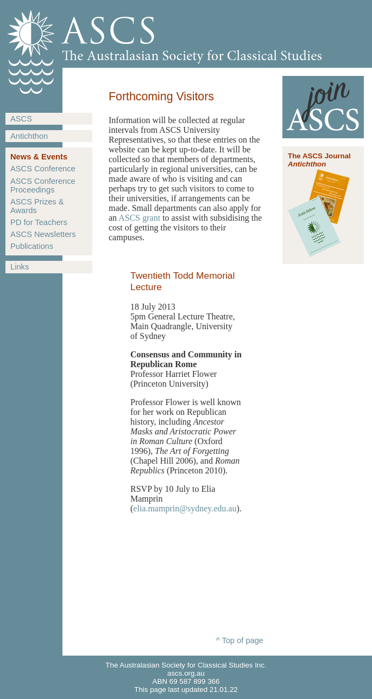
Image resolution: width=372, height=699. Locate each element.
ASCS (21, 118)
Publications (31, 246)
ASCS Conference (42, 168)
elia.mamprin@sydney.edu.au (184, 508)
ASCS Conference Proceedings (42, 185)
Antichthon (29, 136)
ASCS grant (139, 217)
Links (19, 266)
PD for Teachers (38, 222)
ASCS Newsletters (43, 234)
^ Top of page (239, 640)
